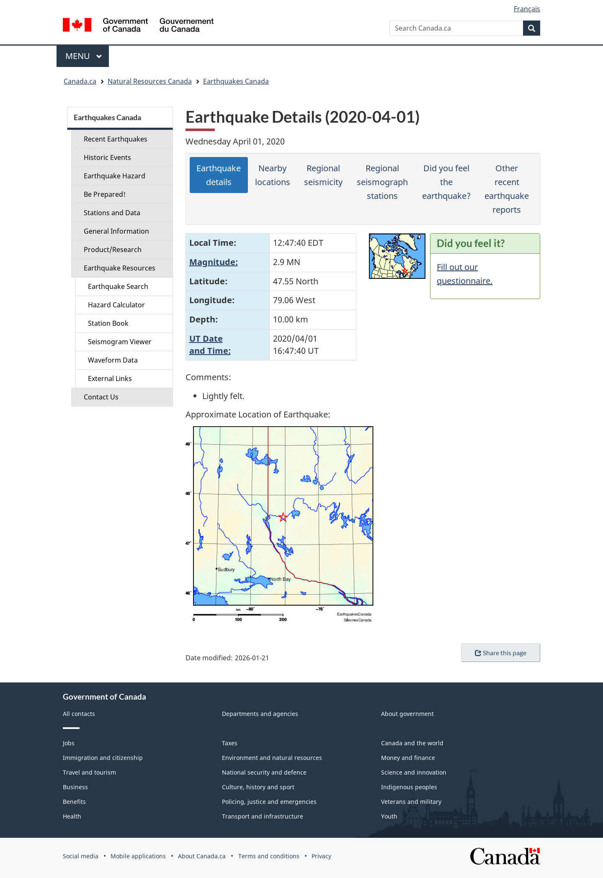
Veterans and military (411, 802)
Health (72, 816)
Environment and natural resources (272, 758)
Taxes (229, 743)
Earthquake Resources (119, 268)
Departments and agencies (260, 714)
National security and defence (264, 772)
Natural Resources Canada (150, 81)
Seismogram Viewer (120, 341)
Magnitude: (213, 262)
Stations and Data (112, 212)
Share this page (500, 653)
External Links (110, 378)
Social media (80, 856)
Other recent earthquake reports (506, 188)
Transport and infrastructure (262, 816)
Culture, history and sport (258, 787)
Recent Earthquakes (115, 139)
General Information (116, 231)
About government (407, 714)
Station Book (108, 323)
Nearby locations (272, 175)
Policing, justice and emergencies (269, 802)
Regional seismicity (323, 175)
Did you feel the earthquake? (446, 181)
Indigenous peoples (409, 787)
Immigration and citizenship (103, 758)
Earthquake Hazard (114, 175)
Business (75, 787)
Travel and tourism (89, 772)
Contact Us (101, 397)
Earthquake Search (118, 286)
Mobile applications (138, 856)
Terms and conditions (268, 856)
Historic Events (107, 157)
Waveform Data (113, 360)
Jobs (69, 743)
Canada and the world (412, 743)
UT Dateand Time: (210, 344)
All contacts (79, 714)
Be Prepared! (105, 194)
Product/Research (113, 249)
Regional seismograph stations (382, 181)
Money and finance (408, 758)
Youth (389, 816)
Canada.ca (80, 81)
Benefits (74, 802)
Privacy (321, 856)
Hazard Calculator (116, 304)
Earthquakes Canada (236, 81)
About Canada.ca (202, 856)
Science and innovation (413, 772)
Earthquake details (218, 175)
